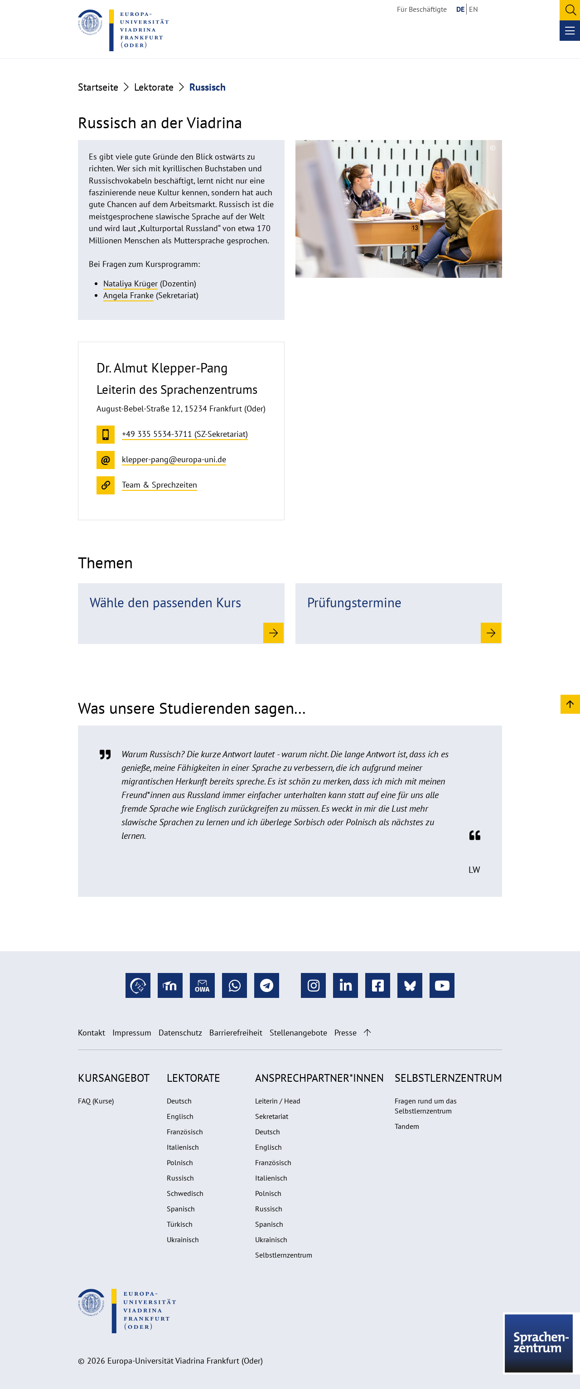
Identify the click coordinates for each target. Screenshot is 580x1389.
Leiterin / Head (277, 1100)
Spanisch (181, 1208)
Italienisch (183, 1147)
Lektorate (154, 87)
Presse (345, 1032)
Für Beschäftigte (422, 9)
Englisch (180, 1116)
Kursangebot (114, 1078)
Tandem (407, 1126)
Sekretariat (271, 1116)
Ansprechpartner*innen (319, 1078)
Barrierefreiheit (235, 1032)
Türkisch (180, 1224)
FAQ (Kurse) (96, 1100)
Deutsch (179, 1100)
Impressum (131, 1032)
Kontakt (91, 1032)
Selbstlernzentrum (283, 1254)
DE (460, 9)
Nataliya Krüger (130, 283)
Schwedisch (185, 1193)
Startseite (98, 87)
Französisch (185, 1131)
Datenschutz (180, 1032)
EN (473, 9)
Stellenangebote (298, 1032)
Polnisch (180, 1162)
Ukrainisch (183, 1239)
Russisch (180, 1177)
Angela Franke (128, 295)
